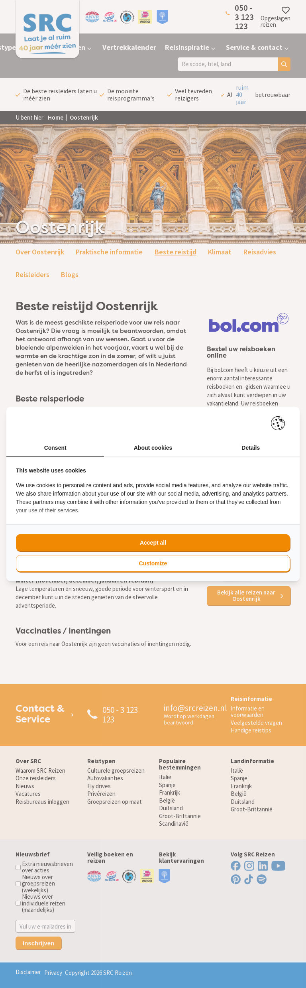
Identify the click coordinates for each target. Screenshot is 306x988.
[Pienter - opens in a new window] (280, 423)
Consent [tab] (55, 448)
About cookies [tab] (153, 448)
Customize (153, 563)
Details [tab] (250, 448)
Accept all (153, 542)
